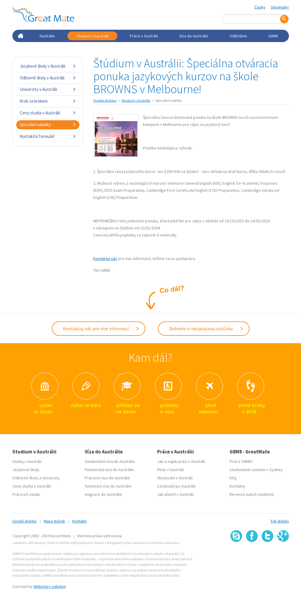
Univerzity (51, 477)
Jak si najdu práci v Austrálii (181, 461)
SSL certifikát (267, 555)
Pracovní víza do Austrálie (107, 477)
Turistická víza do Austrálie (108, 486)
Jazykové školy (25, 469)
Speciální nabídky (48, 124)
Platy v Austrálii (170, 469)
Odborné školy (25, 477)
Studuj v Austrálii (26, 461)
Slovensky (280, 7)
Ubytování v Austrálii (175, 477)
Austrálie (47, 36)
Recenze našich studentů (252, 494)
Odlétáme (238, 36)
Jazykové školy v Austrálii (48, 66)
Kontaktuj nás (105, 258)
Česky (260, 7)
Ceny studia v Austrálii (48, 113)
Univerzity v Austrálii (48, 89)
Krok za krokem (48, 101)
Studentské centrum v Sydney (256, 469)
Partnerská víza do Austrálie (109, 469)
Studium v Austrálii (92, 36)
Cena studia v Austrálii (31, 486)
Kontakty (237, 486)
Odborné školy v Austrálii (48, 78)
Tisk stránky (279, 521)
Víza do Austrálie (193, 36)
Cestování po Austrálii (176, 486)
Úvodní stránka (105, 100)
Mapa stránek (54, 521)
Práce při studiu (26, 494)
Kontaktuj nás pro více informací (101, 328)
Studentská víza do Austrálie (110, 461)
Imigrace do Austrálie (103, 494)
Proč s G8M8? (241, 461)
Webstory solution (50, 586)
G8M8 (273, 36)
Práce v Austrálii (144, 36)
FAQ (233, 477)
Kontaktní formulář (48, 136)
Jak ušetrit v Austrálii (175, 494)
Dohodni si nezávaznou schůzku (206, 328)
